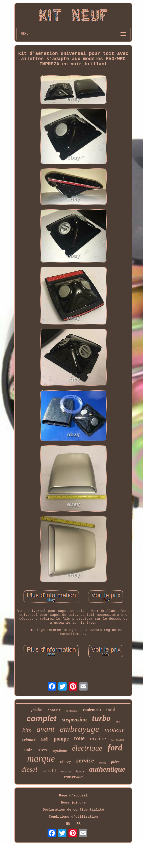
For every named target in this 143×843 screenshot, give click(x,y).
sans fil (49, 770)
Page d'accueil (73, 796)
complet (41, 718)
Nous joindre (73, 803)
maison (66, 771)
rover (42, 749)
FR (78, 824)
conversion (73, 776)
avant (46, 729)
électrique (87, 748)
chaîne (117, 740)
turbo (101, 718)
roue (79, 738)
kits (26, 730)
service (85, 760)
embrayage (79, 729)
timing (102, 762)
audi (44, 739)
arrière (98, 738)
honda (80, 771)
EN (68, 824)
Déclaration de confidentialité (73, 810)
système (60, 751)
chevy (65, 762)
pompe (61, 739)
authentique (107, 769)
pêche (36, 709)
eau (118, 721)
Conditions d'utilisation (73, 817)
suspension (74, 719)
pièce (115, 762)
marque (41, 759)
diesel (29, 769)
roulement (92, 710)
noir (28, 749)
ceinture (29, 739)
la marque (72, 710)
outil (110, 709)
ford (114, 747)
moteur (115, 730)
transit (54, 710)
